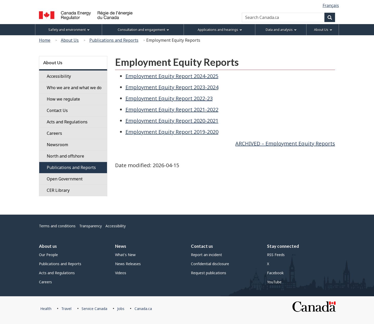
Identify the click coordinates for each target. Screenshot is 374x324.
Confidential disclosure (210, 263)
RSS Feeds (276, 254)
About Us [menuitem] (323, 29)
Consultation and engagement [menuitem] (143, 29)
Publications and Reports (113, 40)
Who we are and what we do (74, 87)
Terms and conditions (57, 225)
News (120, 246)
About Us (70, 40)
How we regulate (63, 99)
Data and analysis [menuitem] (281, 29)
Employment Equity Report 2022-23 (169, 98)
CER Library (58, 190)
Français (331, 5)
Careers (54, 133)
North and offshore (65, 156)
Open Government (65, 179)
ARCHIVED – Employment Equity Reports (285, 143)
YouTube (274, 281)
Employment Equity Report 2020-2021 (171, 120)
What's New (125, 254)
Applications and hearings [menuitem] (220, 29)
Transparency (90, 225)
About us (48, 246)
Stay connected (283, 246)
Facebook (275, 272)
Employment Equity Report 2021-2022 (171, 109)
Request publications (208, 272)
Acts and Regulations (67, 122)
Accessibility (59, 76)
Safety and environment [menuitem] (69, 29)
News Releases (128, 263)
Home (44, 40)
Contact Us (57, 110)
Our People (48, 254)
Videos (120, 272)
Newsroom (57, 144)
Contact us (202, 246)
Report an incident (206, 254)
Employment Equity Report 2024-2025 (171, 76)
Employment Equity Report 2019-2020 (171, 131)
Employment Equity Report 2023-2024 (171, 87)
